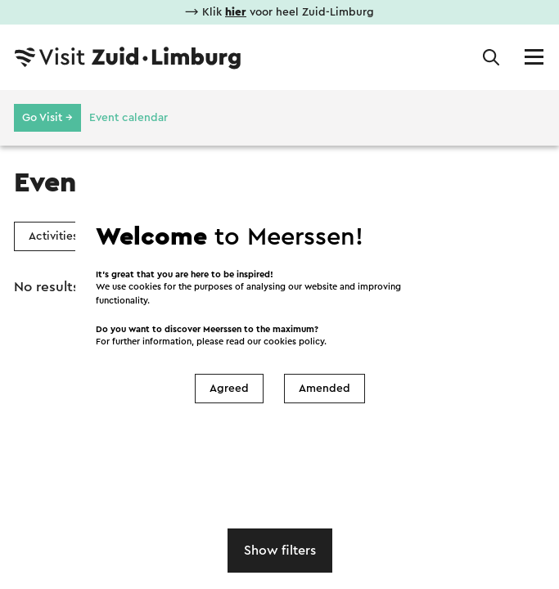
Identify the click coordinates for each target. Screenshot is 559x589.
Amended (324, 388)
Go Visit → (47, 118)
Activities (53, 236)
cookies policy (294, 341)
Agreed (229, 388)
